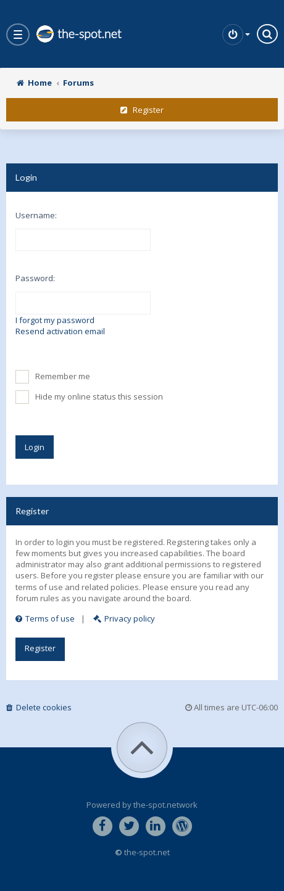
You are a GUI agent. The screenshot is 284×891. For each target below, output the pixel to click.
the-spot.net (78, 33)
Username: (36, 215)
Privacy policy (124, 618)
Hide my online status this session (89, 397)
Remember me (52, 377)
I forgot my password (54, 320)
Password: (35, 278)
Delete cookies (39, 707)
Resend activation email (60, 331)
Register (142, 109)
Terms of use (45, 618)
